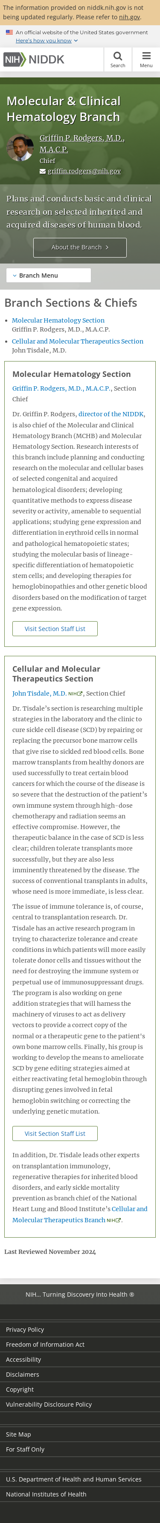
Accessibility (23, 1359)
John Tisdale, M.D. (39, 693)
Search (118, 59)
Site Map (18, 1434)
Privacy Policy (25, 1329)
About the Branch (77, 247)
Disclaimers (22, 1374)
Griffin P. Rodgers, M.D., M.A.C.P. (61, 388)
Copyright (20, 1389)
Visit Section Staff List (55, 629)
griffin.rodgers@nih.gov (84, 171)
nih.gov (129, 17)
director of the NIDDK (111, 414)
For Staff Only (25, 1449)
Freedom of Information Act (45, 1344)
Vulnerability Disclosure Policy (49, 1404)
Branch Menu (38, 275)
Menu (146, 59)
